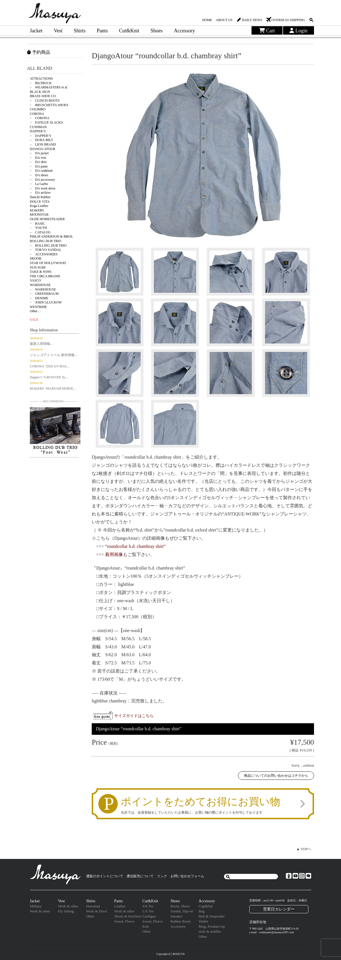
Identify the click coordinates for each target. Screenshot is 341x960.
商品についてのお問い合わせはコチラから (276, 776)
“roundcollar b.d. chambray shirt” (135, 546)
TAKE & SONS (40, 272)
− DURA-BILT (41, 140)
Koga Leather (39, 206)
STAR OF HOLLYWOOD (48, 263)
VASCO (35, 280)
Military (36, 906)
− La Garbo (39, 184)
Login (299, 31)
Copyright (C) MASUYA (170, 953)
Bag (202, 911)
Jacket (36, 31)
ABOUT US (224, 20)
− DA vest (38, 158)
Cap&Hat (206, 906)
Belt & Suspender (212, 916)
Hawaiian (93, 906)
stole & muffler (210, 931)
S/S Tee (148, 906)
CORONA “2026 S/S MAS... (49, 366)
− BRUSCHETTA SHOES (49, 105)
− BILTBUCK (41, 83)
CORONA (37, 114)
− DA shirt (38, 162)
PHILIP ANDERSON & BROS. (51, 236)
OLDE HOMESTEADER (47, 219)
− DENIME (39, 298)
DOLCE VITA (40, 202)
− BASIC (37, 224)
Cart (267, 31)
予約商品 (38, 52)
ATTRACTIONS (41, 79)
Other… (35, 311)
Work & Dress (96, 911)
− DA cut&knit (41, 171)
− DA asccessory (42, 180)
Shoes (157, 31)
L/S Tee (148, 911)
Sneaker (176, 916)
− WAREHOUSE (43, 289)
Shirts (80, 31)
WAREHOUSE (40, 285)
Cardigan (149, 916)
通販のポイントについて (104, 876)
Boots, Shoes (180, 906)
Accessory (184, 31)
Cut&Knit (129, 31)
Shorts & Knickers (128, 916)
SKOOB (35, 258)
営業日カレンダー (279, 909)
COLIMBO (37, 109)
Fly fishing (66, 911)
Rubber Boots (180, 921)
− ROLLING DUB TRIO (48, 245)
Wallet (203, 921)
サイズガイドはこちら (134, 715)
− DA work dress (42, 188)
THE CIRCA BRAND (45, 276)
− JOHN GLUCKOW (46, 302)
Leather (119, 906)
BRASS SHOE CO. (43, 96)
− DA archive (40, 193)
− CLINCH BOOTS (45, 100)
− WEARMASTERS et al (48, 87)
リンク (162, 876)
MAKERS (37, 210)
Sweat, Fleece (124, 921)
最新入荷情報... (41, 344)
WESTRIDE (38, 307)
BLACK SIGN (40, 92)
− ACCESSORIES (44, 254)
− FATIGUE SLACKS (46, 122)
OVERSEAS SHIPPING (288, 20)
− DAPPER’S (40, 136)
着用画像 (114, 554)
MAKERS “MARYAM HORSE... (53, 388)
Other (90, 916)
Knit (145, 926)
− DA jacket (39, 153)
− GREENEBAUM (44, 294)
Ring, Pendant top (212, 926)
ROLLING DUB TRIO (45, 241)
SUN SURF (38, 267)
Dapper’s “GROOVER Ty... (49, 377)
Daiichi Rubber (40, 197)
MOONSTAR (39, 214)
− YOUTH (38, 228)
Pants (102, 31)
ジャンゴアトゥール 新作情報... (53, 355)
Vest (58, 31)
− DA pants (39, 166)
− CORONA (39, 118)
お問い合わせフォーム (187, 876)
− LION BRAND (43, 144)
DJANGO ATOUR (42, 149)
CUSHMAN (38, 127)
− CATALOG (40, 232)
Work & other (40, 911)
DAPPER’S (38, 131)
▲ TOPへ (303, 849)
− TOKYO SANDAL (45, 250)
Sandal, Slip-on (181, 911)
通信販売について (140, 876)
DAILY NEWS (252, 20)
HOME (207, 20)
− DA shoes (39, 175)
